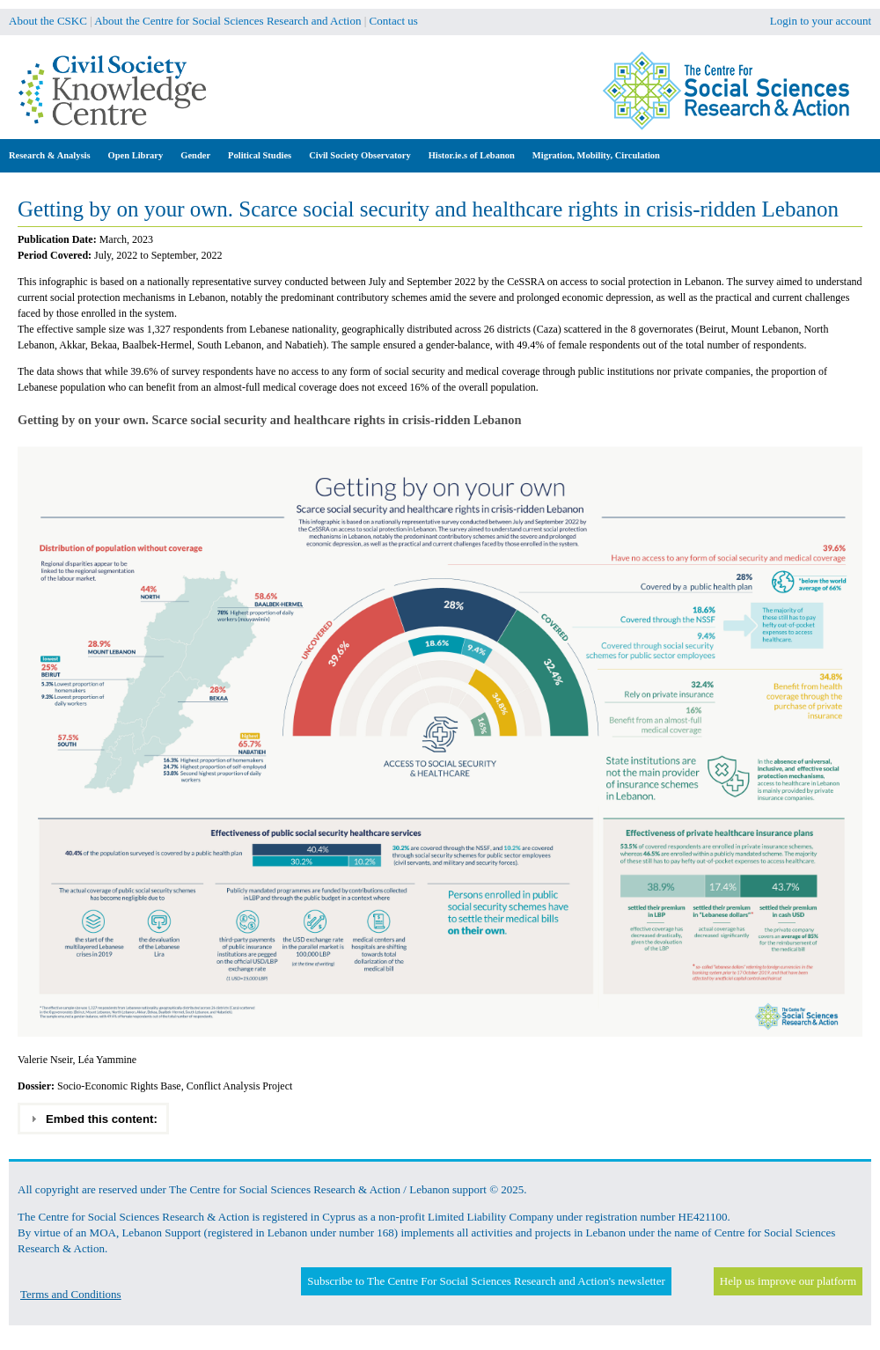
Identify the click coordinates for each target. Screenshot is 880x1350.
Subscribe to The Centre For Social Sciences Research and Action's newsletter (485, 1281)
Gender (195, 155)
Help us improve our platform (788, 1281)
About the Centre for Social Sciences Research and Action (227, 20)
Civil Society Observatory (359, 155)
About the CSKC (48, 20)
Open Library (136, 155)
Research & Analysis (50, 155)
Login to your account (820, 20)
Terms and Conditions (70, 1294)
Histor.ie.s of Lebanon (472, 155)
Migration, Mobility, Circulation (596, 155)
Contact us (394, 20)
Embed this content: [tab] (93, 1119)
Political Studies (259, 155)
